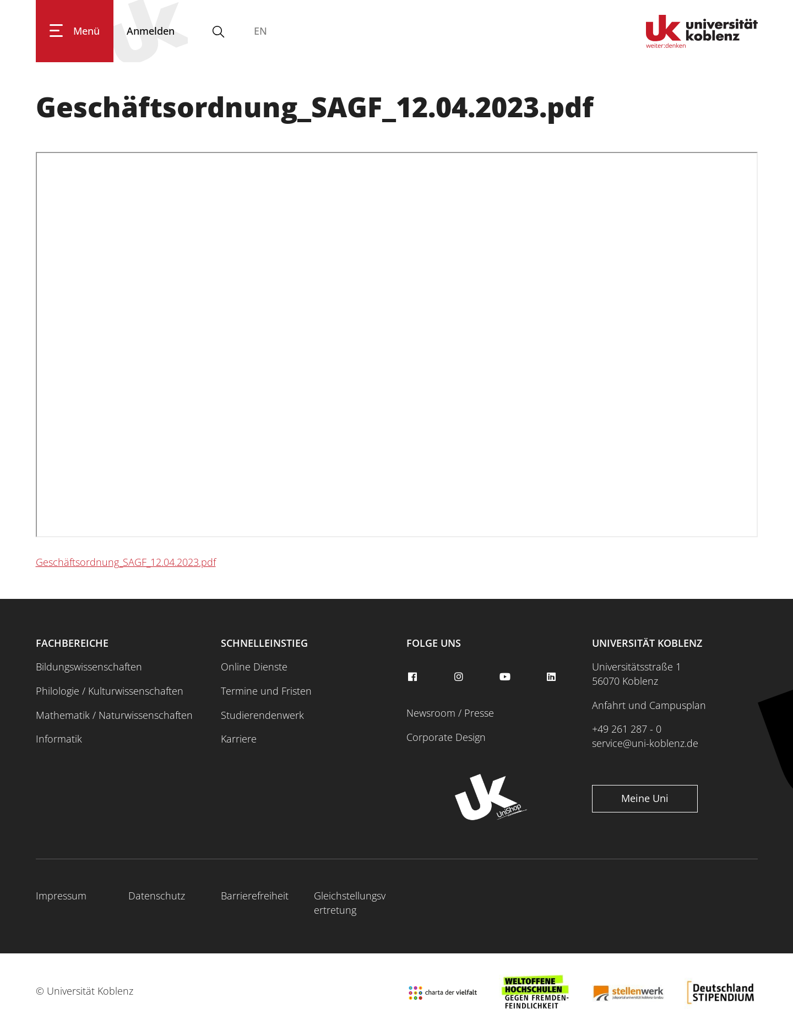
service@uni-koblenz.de (645, 743)
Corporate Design (446, 737)
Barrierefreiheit (255, 895)
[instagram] (460, 677)
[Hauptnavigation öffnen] (74, 31)
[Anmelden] (150, 31)
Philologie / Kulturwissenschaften (109, 690)
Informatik (59, 738)
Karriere (239, 738)
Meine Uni (645, 798)
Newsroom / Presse (450, 712)
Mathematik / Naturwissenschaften (114, 715)
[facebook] (413, 677)
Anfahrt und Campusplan (649, 705)
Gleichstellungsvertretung (349, 903)
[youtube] (506, 677)
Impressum (61, 895)
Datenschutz (156, 895)
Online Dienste (254, 666)
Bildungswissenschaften (89, 666)
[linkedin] (553, 677)
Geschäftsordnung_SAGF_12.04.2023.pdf (126, 562)
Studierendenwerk (262, 715)
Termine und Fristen (266, 690)
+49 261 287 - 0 (626, 728)
